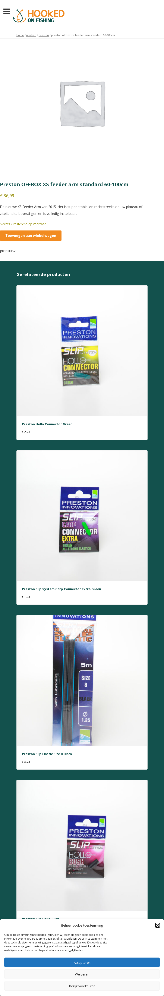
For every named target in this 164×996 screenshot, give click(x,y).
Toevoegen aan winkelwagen (30, 235)
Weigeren (82, 974)
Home (20, 35)
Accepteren (82, 962)
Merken (31, 35)
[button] (157, 925)
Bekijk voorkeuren (82, 986)
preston (44, 35)
